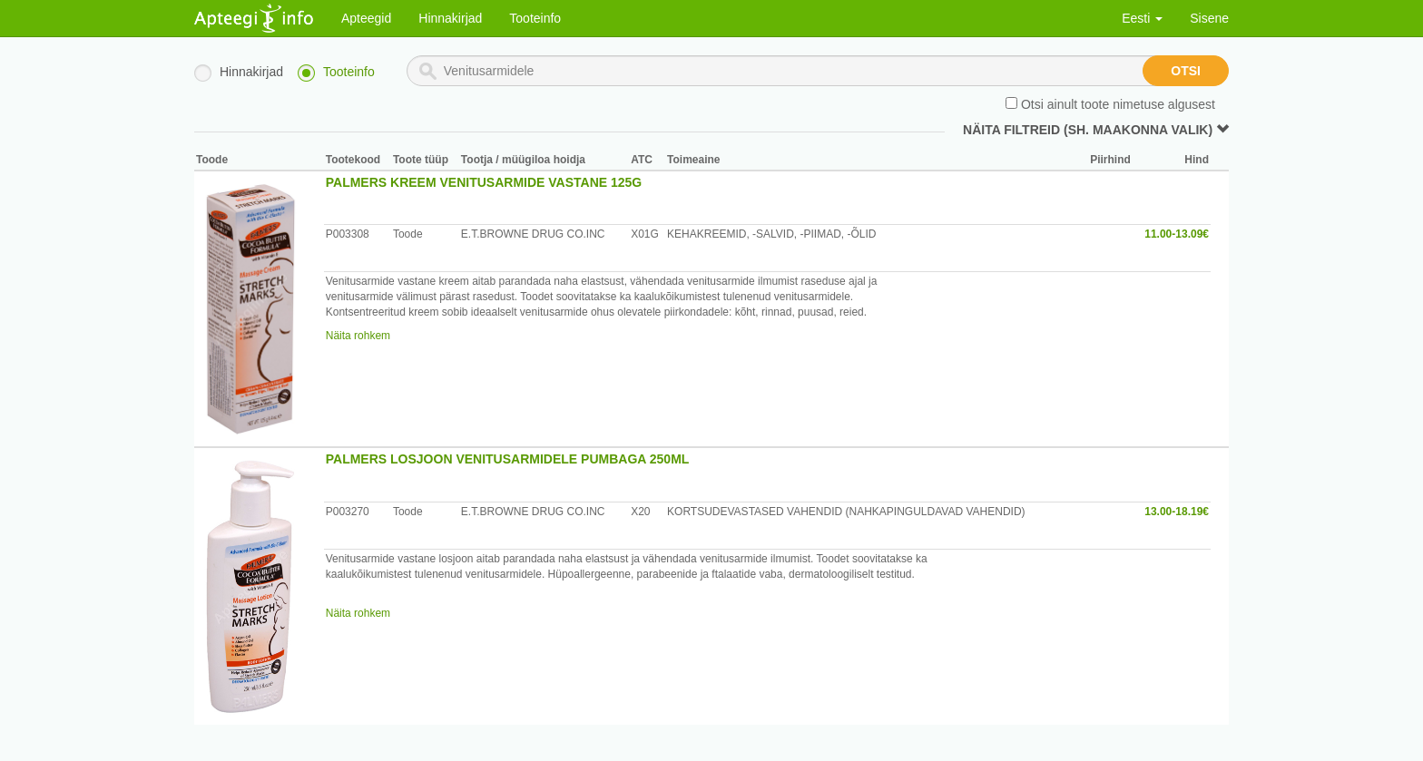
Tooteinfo (535, 18)
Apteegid (366, 18)
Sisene (1209, 18)
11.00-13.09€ (1176, 234)
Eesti (1142, 18)
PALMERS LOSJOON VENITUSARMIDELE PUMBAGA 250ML (508, 459)
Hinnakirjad (450, 18)
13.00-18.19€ (1176, 511)
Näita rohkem (358, 335)
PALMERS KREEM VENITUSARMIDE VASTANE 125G (484, 182)
